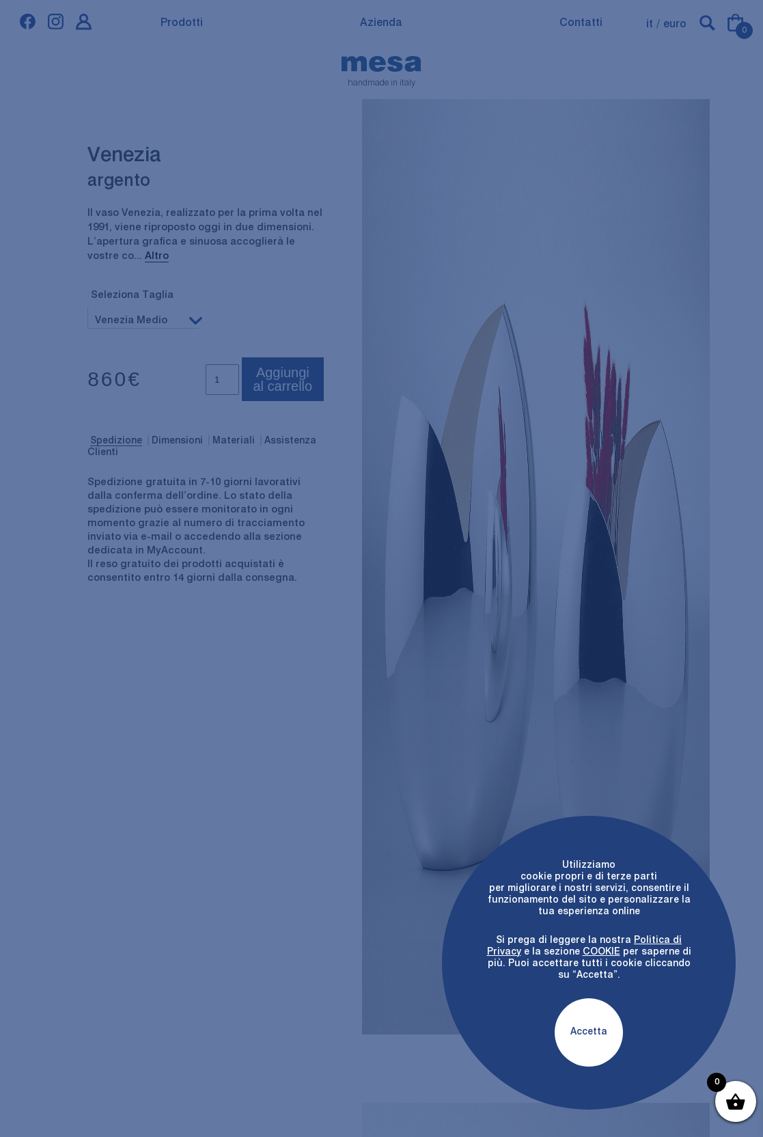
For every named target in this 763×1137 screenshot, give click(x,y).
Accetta (588, 1032)
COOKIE (601, 952)
